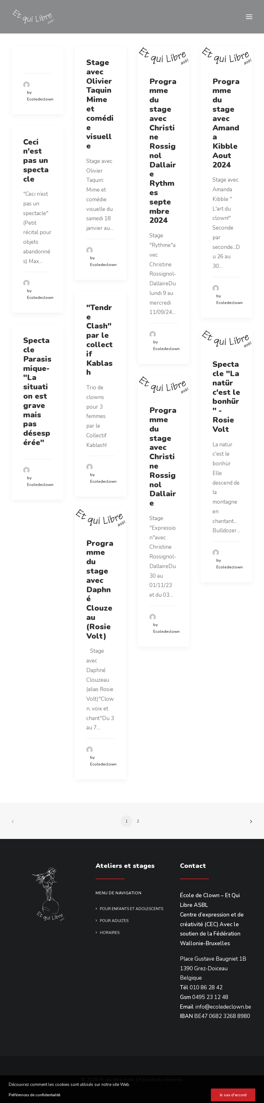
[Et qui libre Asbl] (33, 17)
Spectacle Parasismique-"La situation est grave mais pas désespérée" (37, 391)
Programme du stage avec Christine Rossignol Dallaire (162, 456)
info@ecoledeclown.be (223, 1007)
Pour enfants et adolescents (131, 908)
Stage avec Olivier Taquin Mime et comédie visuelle (100, 104)
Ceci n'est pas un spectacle (36, 160)
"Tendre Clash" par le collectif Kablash (99, 340)
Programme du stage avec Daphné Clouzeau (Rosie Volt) (99, 589)
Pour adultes (114, 920)
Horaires (109, 932)
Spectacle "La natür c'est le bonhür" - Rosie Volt (226, 396)
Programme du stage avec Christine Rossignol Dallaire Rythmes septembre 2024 (162, 151)
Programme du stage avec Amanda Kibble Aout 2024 (226, 123)
